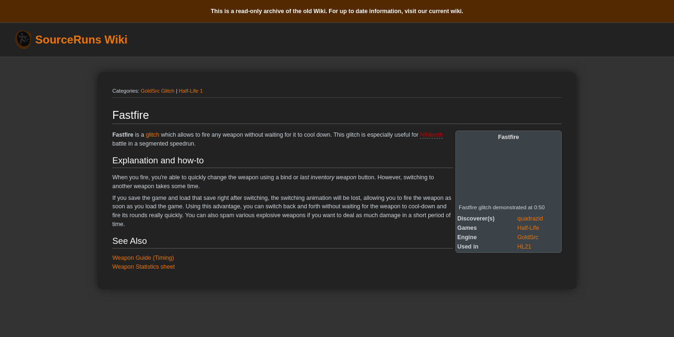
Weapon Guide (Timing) (143, 258)
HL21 (524, 246)
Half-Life (528, 228)
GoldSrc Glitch (158, 91)
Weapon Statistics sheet (143, 267)
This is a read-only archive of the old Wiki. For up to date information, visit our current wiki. (337, 11)
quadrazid (530, 218)
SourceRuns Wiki (81, 40)
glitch (152, 135)
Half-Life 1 (191, 91)
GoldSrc (527, 237)
